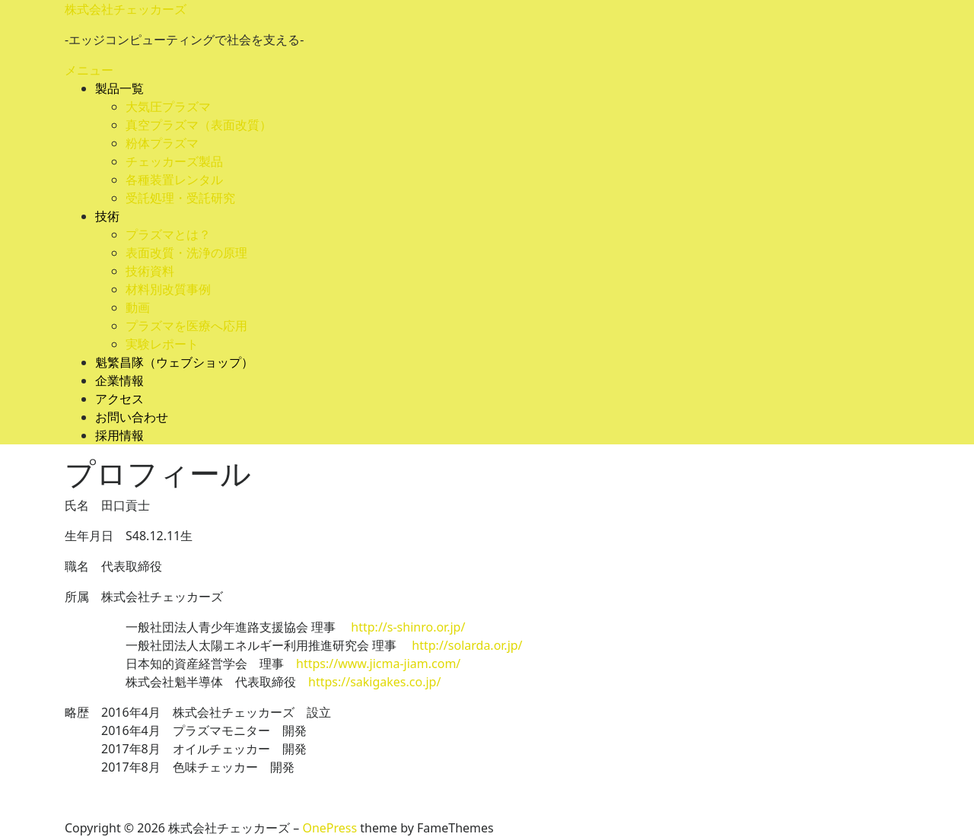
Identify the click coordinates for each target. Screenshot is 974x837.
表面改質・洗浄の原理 (186, 252)
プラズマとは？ (168, 234)
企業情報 (119, 380)
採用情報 (119, 435)
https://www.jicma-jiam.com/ (384, 663)
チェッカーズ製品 (174, 161)
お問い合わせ (131, 417)
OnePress (329, 827)
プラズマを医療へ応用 (186, 325)
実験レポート (162, 344)
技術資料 (150, 271)
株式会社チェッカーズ (125, 9)
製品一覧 (119, 88)
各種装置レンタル (174, 179)
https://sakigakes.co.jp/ (374, 681)
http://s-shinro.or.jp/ (408, 627)
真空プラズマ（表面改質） (199, 124)
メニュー (89, 70)
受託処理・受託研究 (180, 197)
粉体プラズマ (162, 143)
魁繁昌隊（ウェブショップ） (174, 362)
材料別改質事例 (168, 289)
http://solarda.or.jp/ (467, 645)
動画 (138, 307)
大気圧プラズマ (168, 106)
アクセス (119, 398)
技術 (107, 216)
